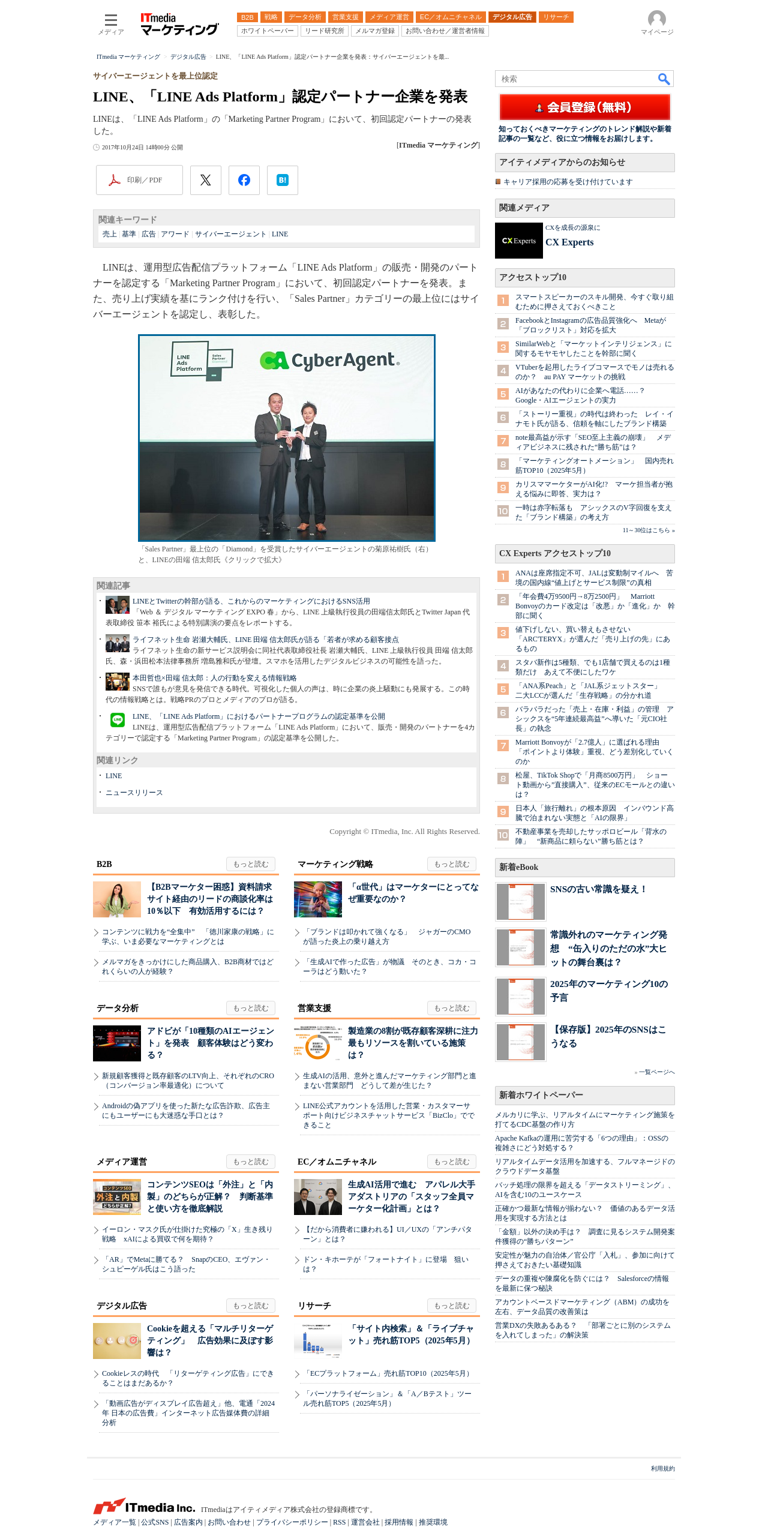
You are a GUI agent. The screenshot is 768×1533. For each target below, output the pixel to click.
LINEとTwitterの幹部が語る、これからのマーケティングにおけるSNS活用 (251, 601)
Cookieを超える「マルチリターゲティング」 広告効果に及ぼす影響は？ (210, 1340)
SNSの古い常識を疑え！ (599, 889)
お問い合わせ (229, 1522)
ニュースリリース (134, 792)
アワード (175, 234)
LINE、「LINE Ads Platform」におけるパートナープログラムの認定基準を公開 (259, 716)
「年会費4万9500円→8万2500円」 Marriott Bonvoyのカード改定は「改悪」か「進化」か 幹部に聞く (595, 606)
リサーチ (314, 1305)
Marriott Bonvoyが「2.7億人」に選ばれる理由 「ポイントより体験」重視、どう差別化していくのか (594, 752)
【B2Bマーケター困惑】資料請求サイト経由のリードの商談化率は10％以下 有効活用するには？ (210, 899)
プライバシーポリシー (292, 1522)
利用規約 (663, 1468)
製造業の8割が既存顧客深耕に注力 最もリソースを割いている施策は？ (417, 1043)
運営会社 (365, 1522)
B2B (104, 864)
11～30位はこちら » (649, 530)
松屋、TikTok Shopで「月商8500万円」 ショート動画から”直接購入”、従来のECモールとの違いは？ (595, 785)
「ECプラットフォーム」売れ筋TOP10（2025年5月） (388, 1373)
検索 (665, 78)
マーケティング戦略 (335, 864)
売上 (110, 234)
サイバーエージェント (231, 234)
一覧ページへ (657, 1072)
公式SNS (155, 1522)
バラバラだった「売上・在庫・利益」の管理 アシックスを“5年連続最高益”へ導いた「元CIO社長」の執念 (594, 719)
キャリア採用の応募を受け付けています (568, 182)
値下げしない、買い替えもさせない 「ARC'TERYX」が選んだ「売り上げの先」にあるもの (592, 639)
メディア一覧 (114, 1522)
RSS (339, 1522)
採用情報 (399, 1522)
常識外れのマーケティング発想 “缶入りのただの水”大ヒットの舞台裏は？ (608, 948)
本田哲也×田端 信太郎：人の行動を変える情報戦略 (215, 678)
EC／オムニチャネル (337, 1161)
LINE (280, 234)
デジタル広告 (122, 1305)
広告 (149, 234)
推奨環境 (433, 1522)
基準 (129, 234)
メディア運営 (122, 1161)
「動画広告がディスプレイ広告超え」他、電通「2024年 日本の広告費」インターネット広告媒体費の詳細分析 (188, 1413)
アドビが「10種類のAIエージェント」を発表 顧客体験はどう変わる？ (210, 1043)
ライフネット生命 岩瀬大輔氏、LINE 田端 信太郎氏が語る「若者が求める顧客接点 (266, 639)
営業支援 (314, 1008)
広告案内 (188, 1522)
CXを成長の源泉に (573, 227)
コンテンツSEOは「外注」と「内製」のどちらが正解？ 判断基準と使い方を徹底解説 (210, 1196)
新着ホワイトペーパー (541, 1095)
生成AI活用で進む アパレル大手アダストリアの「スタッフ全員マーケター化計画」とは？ (411, 1196)
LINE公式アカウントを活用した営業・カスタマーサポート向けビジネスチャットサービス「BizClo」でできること (389, 1115)
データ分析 (118, 1008)
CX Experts (569, 242)
